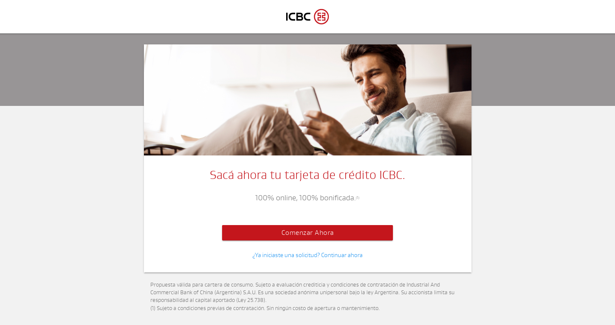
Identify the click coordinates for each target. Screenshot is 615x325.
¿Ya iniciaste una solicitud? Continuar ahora (307, 255)
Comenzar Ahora (307, 233)
